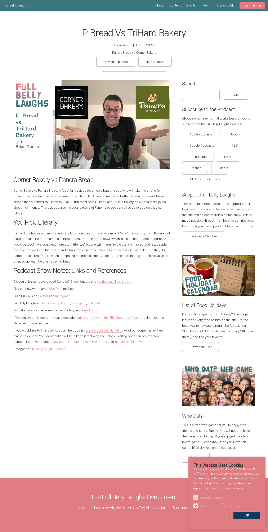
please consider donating (104, 330)
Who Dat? (55, 289)
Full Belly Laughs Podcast (48, 349)
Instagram (62, 296)
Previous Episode (115, 62)
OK (247, 515)
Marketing (233, 506)
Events (191, 5)
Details (225, 515)
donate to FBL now (128, 342)
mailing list (91, 310)
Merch (206, 5)
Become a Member (203, 236)
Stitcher (195, 168)
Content (175, 5)
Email (228, 157)
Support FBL (225, 5)
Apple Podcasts (200, 134)
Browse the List (200, 347)
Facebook (52, 303)
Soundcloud (198, 157)
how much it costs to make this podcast (81, 342)
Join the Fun (252, 5)
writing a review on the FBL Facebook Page (107, 318)
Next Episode (155, 62)
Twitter (43, 296)
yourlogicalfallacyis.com (114, 282)
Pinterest (100, 303)
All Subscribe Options (204, 179)
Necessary (212, 497)
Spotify (235, 134)
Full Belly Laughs (15, 5)
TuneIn (223, 168)
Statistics (205, 506)
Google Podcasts (201, 145)
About (159, 5)
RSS (235, 145)
